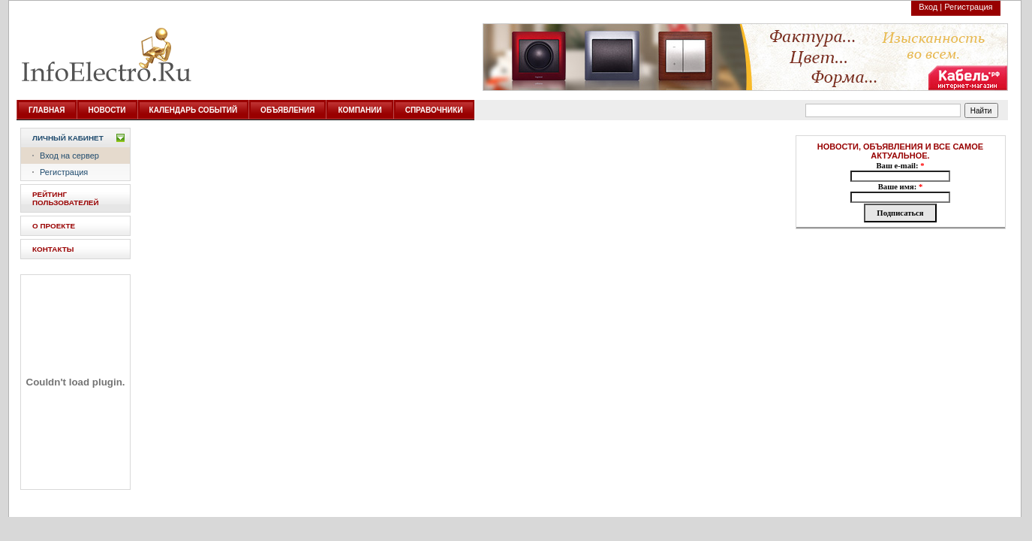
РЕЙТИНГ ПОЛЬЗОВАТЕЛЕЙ (65, 198)
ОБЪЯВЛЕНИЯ (287, 110)
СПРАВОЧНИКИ (434, 110)
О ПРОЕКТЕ (53, 226)
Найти (981, 111)
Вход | (930, 6)
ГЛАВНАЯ (47, 110)
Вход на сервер (69, 155)
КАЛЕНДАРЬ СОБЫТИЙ (193, 110)
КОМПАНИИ (359, 110)
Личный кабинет (68, 138)
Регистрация (968, 6)
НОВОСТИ (107, 110)
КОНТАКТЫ (53, 249)
